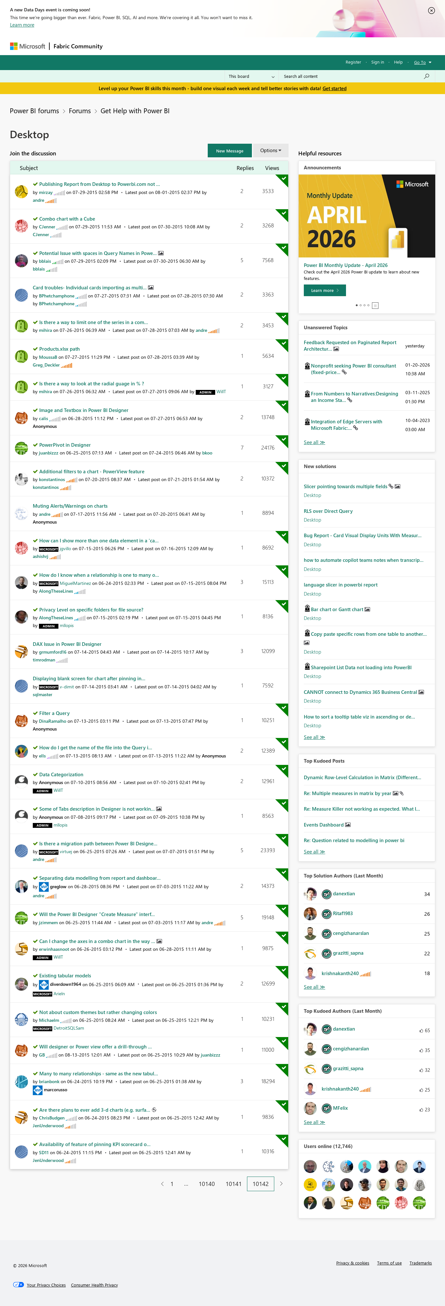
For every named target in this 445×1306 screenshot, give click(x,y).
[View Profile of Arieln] (59, 993)
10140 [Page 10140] (207, 1184)
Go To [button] (420, 62)
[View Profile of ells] (42, 756)
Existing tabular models (65, 975)
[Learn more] (325, 290)
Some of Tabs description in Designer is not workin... (97, 808)
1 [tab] (356, 305)
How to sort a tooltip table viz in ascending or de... (359, 716)
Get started (335, 88)
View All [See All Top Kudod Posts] (314, 851)
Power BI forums (34, 110)
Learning (255, 46)
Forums (117, 46)
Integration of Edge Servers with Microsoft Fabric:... (346, 424)
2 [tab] (360, 305)
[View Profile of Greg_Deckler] (46, 365)
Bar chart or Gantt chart (338, 609)
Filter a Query (54, 713)
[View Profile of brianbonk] (49, 1081)
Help (398, 62)
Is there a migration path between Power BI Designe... (98, 843)
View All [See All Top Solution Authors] (314, 987)
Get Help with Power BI (135, 110)
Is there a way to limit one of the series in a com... (93, 322)
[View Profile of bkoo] (207, 453)
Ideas (172, 46)
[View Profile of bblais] (45, 261)
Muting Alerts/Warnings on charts (70, 505)
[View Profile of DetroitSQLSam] (69, 1028)
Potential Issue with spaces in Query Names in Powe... (98, 253)
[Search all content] (356, 76)
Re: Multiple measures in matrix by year (348, 793)
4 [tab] (368, 305)
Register (353, 62)
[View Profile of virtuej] (66, 851)
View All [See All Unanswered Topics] (314, 442)
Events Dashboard (324, 824)
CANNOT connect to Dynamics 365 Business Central (361, 692)
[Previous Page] (160, 1184)
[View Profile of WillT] (221, 391)
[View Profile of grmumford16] (53, 652)
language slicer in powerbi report (340, 584)
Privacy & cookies (352, 1262)
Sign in (377, 62)
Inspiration (146, 46)
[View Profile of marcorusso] (55, 1089)
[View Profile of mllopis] (67, 625)
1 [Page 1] (172, 1184)
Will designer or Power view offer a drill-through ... (95, 1046)
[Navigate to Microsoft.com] (27, 46)
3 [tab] (364, 305)
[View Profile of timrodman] (44, 660)
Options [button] (268, 150)
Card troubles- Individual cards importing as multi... (90, 287)
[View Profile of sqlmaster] (42, 694)
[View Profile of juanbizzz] (48, 453)
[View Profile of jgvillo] (65, 548)
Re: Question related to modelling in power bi (354, 840)
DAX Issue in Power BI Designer (67, 644)
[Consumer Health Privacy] (94, 1285)
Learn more (22, 24)
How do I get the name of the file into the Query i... (95, 747)
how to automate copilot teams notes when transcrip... (364, 560)
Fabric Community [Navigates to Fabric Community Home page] (78, 46)
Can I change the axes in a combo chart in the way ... (97, 941)
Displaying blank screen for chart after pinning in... (89, 678)
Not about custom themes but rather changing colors (98, 1012)
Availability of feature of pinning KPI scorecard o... (95, 1144)
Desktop (312, 495)
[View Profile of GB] (42, 1055)
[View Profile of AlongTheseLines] (56, 591)
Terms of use (389, 1262)
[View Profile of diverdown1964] (65, 984)
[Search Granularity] (251, 76)
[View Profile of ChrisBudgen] (52, 1118)
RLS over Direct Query (328, 511)
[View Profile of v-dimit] (67, 686)
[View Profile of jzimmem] (48, 922)
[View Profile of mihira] (45, 330)
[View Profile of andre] (38, 200)
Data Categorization (61, 774)
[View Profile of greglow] (58, 886)
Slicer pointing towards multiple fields (346, 486)
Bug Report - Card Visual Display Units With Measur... (363, 535)
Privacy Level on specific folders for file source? (91, 609)
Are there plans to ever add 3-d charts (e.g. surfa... (95, 1109)
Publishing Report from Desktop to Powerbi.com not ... (99, 184)
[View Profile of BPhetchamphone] (56, 296)
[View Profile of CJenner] (47, 227)
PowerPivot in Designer (65, 444)
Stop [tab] (375, 305)
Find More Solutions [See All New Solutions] (314, 737)
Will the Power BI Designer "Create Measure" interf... (97, 914)
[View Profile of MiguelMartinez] (75, 583)
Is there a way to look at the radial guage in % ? (91, 383)
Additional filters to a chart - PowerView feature (91, 471)
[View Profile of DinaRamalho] (52, 721)
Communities (201, 46)
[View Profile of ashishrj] (40, 556)
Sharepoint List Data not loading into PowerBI (361, 667)
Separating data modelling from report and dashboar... (100, 878)
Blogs (230, 46)
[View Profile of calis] (43, 418)
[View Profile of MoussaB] (48, 357)
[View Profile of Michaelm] (49, 1020)
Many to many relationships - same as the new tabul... (98, 1073)
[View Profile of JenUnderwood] (48, 1125)
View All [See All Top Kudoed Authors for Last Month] (314, 1122)
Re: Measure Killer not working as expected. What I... (362, 808)
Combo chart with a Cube (67, 218)
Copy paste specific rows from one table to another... (369, 634)
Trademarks (421, 1262)
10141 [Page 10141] (234, 1184)
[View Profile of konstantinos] (52, 479)
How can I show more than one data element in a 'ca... (99, 540)
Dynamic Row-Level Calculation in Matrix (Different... (362, 777)
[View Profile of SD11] (44, 1152)
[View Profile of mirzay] (46, 192)
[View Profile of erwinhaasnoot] (54, 949)
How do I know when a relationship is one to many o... (99, 575)
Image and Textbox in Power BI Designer (84, 410)
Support (282, 46)
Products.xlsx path (59, 348)
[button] (230, 150)
